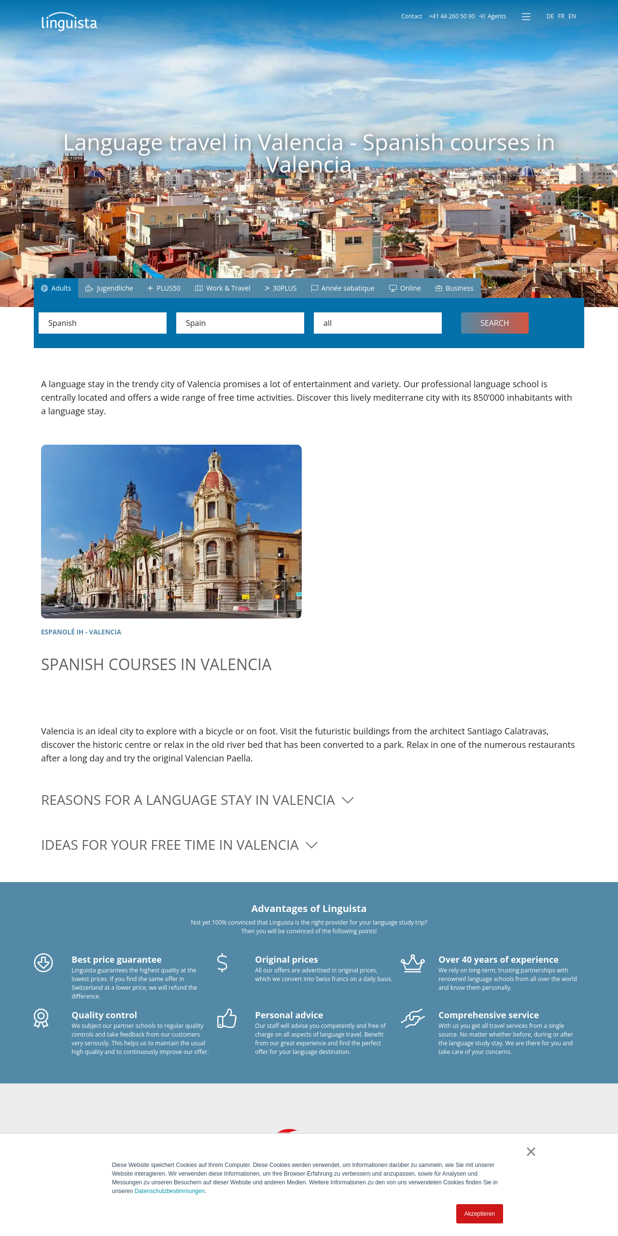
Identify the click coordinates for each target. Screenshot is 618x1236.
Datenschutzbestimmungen (170, 1191)
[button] (309, 800)
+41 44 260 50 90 (450, 16)
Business (454, 288)
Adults (56, 288)
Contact (410, 16)
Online (405, 288)
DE (550, 16)
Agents (492, 16)
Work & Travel (223, 288)
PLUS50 (164, 288)
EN (572, 16)
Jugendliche (109, 288)
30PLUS (281, 288)
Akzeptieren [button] (479, 1213)
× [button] (530, 1151)
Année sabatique (343, 288)
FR (561, 16)
